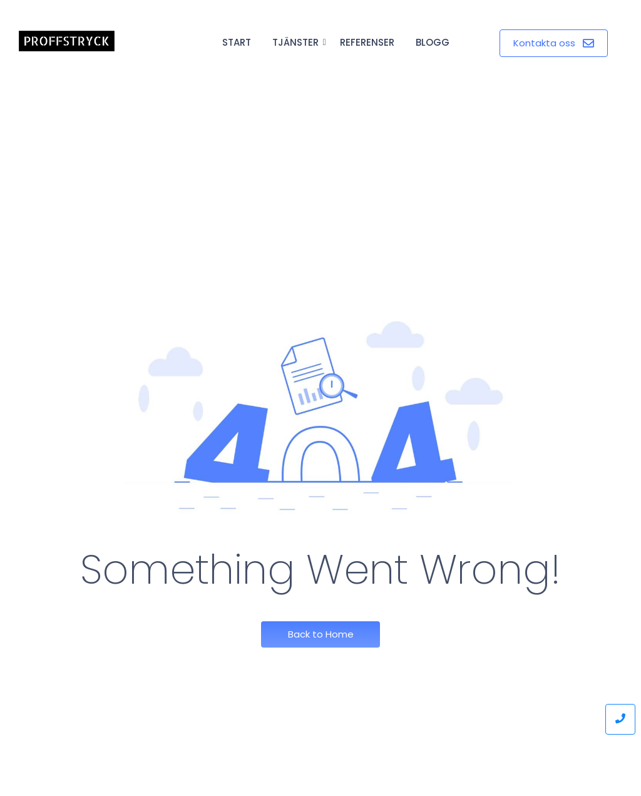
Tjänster (297, 42)
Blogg (432, 42)
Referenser (367, 42)
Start (236, 42)
